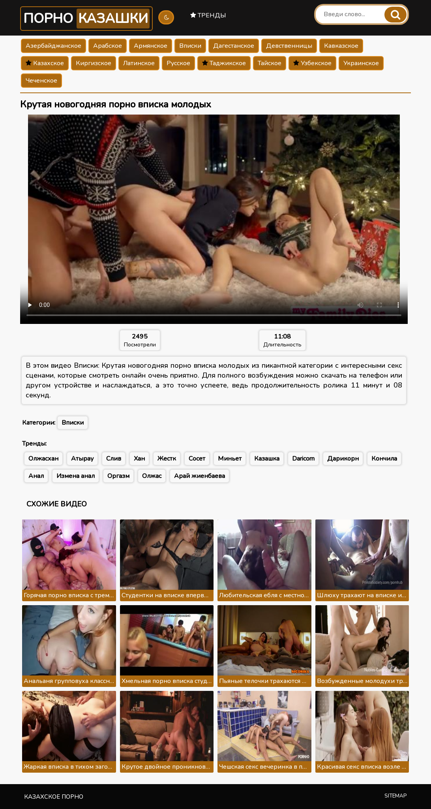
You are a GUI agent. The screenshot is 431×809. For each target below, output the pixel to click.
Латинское (139, 63)
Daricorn (303, 458)
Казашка (266, 458)
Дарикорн (343, 458)
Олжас (151, 476)
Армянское (150, 45)
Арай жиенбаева (199, 476)
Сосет (197, 458)
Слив (113, 458)
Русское (178, 63)
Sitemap (395, 796)
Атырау (82, 458)
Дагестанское (233, 45)
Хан (139, 458)
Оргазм (118, 476)
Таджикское (224, 63)
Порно (86, 18)
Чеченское (41, 80)
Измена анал (75, 476)
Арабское (107, 45)
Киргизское (93, 63)
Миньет (230, 458)
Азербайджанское (53, 45)
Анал (36, 476)
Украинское (361, 63)
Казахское (45, 63)
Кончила (384, 458)
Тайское (269, 63)
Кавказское (341, 45)
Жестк (166, 458)
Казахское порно (53, 797)
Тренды (208, 15)
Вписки (190, 45)
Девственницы (289, 45)
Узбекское (312, 63)
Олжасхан (43, 458)
